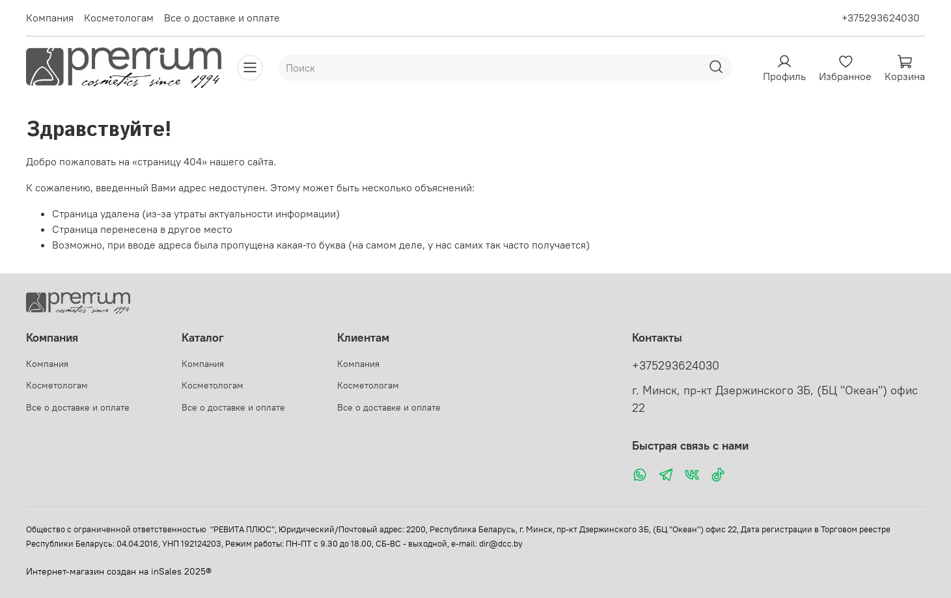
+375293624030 (881, 17)
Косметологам (119, 17)
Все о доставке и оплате (222, 17)
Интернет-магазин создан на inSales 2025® (119, 571)
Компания (50, 17)
